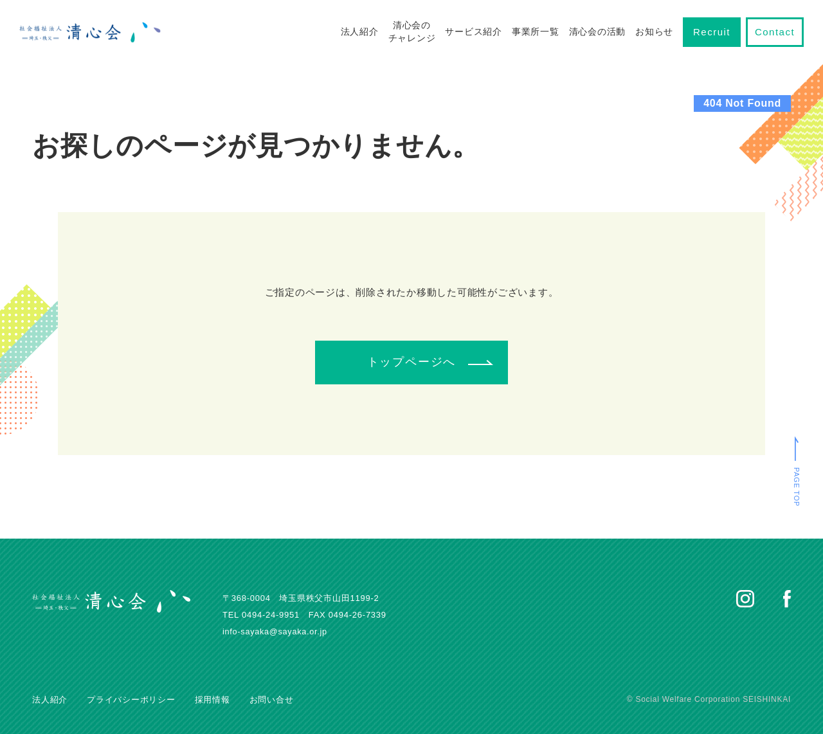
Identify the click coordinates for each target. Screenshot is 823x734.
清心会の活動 (597, 31)
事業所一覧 (535, 31)
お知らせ (654, 31)
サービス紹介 (473, 31)
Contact (775, 31)
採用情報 (212, 699)
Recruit (711, 31)
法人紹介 (360, 31)
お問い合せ (271, 699)
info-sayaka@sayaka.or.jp (276, 631)
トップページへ (412, 361)
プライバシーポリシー (131, 699)
